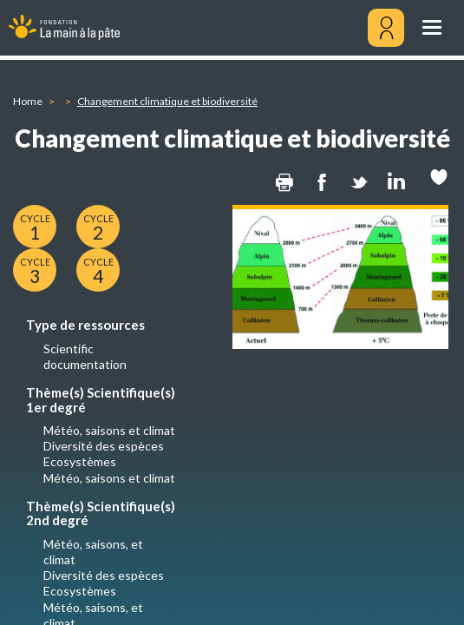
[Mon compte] (386, 28)
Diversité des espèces (103, 445)
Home (27, 101)
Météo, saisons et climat (109, 430)
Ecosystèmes (79, 461)
